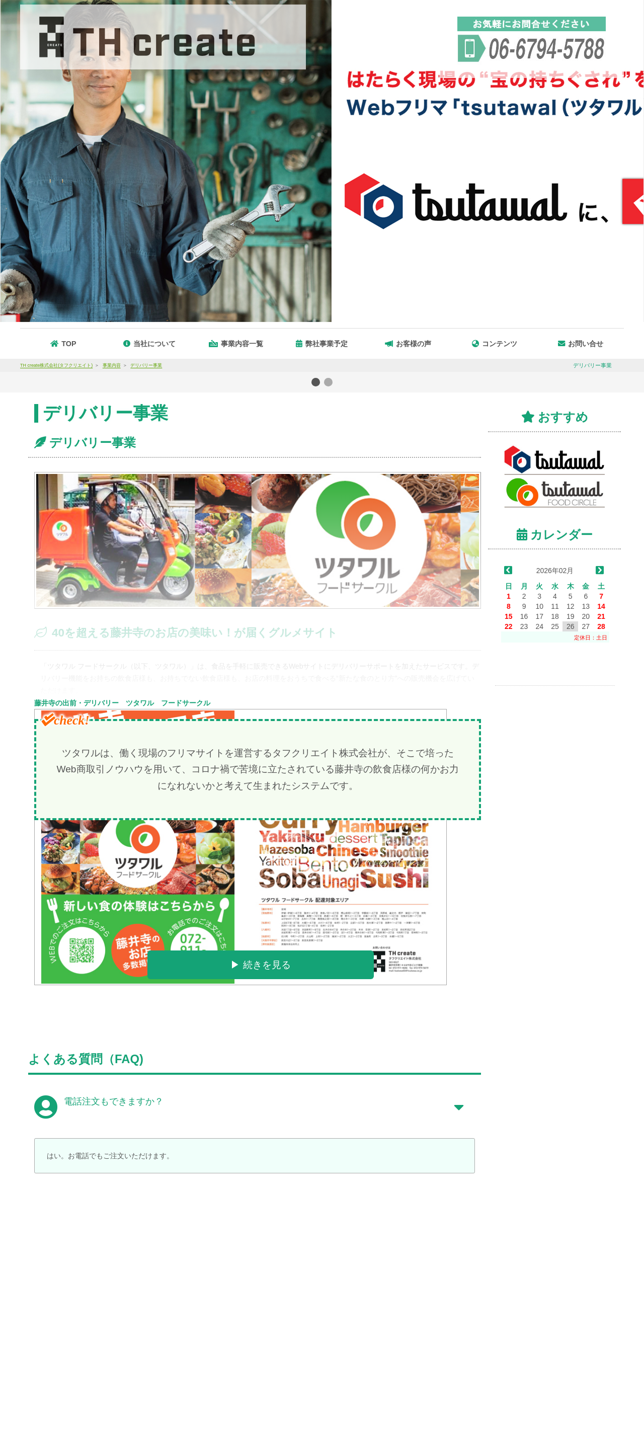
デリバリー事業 (92, 442)
